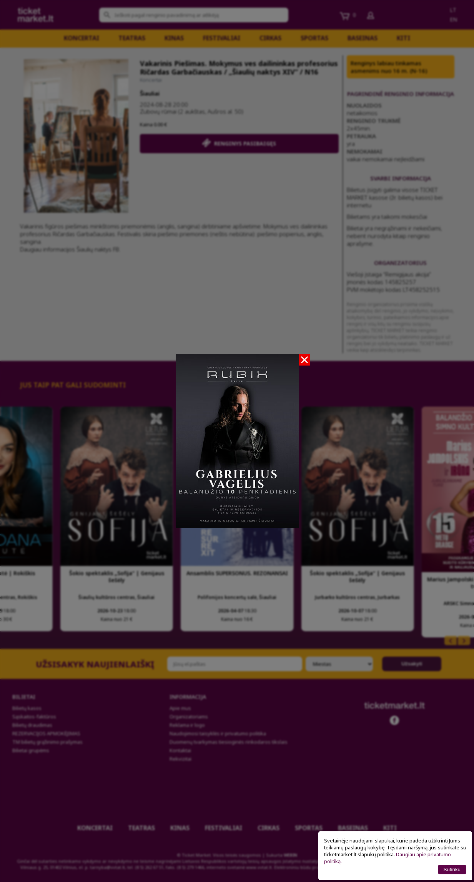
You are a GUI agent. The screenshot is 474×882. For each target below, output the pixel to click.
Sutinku (452, 869)
